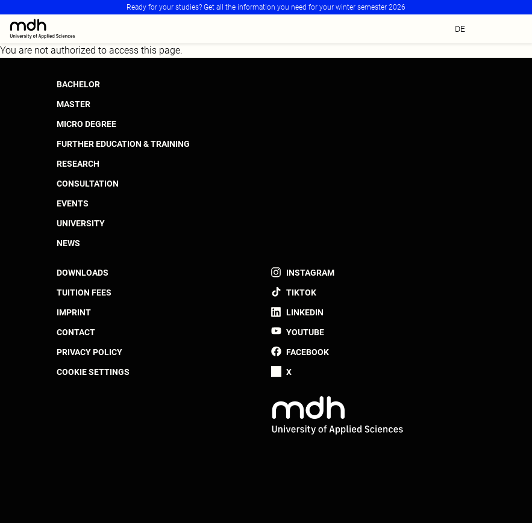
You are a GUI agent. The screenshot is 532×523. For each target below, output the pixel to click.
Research (78, 164)
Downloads (82, 272)
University (81, 223)
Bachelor (78, 84)
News (68, 243)
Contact (76, 332)
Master (73, 104)
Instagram (310, 272)
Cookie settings (93, 372)
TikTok (301, 292)
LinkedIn (305, 312)
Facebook (307, 352)
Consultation (88, 183)
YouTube (305, 332)
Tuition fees (84, 292)
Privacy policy (89, 352)
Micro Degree (86, 124)
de (460, 29)
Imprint (74, 312)
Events (73, 203)
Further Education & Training (123, 144)
